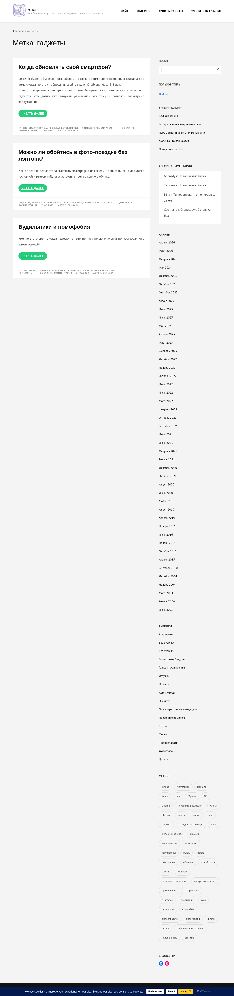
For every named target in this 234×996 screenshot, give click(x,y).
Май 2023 (165, 326)
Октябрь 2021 (168, 417)
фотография (71, 202)
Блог (32, 9)
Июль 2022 (166, 384)
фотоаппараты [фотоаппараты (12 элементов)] (170, 918)
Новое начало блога (192, 176)
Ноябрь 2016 (167, 526)
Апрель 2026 (167, 242)
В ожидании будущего (173, 659)
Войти (163, 94)
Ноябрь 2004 (167, 584)
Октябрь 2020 (168, 476)
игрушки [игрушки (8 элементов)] (194, 833)
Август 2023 (166, 301)
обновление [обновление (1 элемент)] (169, 862)
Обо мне (143, 11)
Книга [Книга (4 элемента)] (165, 796)
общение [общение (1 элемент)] (188, 862)
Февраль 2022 (168, 409)
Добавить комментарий (56, 272)
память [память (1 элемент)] (165, 871)
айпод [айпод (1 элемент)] (181, 815)
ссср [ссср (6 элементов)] (203, 900)
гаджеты (62, 127)
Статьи (163, 726)
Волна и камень (168, 116)
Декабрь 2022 (168, 359)
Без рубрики (166, 642)
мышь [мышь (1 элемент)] (186, 852)
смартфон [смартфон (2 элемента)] (167, 900)
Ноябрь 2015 (167, 543)
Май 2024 (165, 267)
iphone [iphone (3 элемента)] (165, 786)
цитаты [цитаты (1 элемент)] (165, 928)
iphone (22, 127)
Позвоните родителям (173, 717)
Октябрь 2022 (168, 376)
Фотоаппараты (168, 742)
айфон (50, 127)
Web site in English (206, 11)
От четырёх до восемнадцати (178, 709)
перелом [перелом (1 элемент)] (182, 871)
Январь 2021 (167, 459)
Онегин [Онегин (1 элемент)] (166, 805)
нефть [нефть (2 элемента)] (200, 852)
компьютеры (90, 127)
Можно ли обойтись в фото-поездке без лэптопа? (72, 155)
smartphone (37, 127)
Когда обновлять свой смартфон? (64, 66)
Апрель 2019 (167, 518)
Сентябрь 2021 (168, 426)
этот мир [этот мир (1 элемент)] (190, 937)
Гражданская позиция (172, 667)
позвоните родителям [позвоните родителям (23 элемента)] (174, 881)
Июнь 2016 (166, 534)
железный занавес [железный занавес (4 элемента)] (172, 833)
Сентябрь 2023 (168, 292)
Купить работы (170, 11)
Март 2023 (166, 342)
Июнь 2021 (166, 442)
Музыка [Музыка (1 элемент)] (192, 796)
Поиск (163, 61)
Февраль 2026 (168, 259)
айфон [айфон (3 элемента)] (196, 815)
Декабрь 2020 (168, 468)
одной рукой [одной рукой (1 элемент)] (208, 862)
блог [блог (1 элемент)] (210, 815)
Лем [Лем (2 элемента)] (178, 796)
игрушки (74, 127)
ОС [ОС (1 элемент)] (205, 796)
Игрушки (164, 676)
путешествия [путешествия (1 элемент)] (169, 890)
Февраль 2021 (168, 451)
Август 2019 (166, 509)
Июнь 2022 (166, 392)
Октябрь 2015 (168, 551)
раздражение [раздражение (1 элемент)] (191, 890)
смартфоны (106, 270)
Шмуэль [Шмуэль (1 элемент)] (166, 815)
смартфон (107, 127)
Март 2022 (166, 401)
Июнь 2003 (166, 609)
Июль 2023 (166, 309)
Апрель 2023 (167, 334)
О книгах (164, 701)
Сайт (125, 11)
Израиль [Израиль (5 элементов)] (201, 786)
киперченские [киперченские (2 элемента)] (169, 843)
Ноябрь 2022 (167, 367)
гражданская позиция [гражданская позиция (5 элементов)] (191, 824)
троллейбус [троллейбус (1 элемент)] (188, 909)
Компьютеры (167, 692)
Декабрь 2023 (168, 276)
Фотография (167, 751)
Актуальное (166, 634)
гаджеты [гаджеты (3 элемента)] (166, 824)
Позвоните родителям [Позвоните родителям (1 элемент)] (190, 805)
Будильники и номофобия (54, 226)
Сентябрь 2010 (168, 568)
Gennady (73, 130)
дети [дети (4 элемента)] (213, 824)
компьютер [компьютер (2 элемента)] (191, 843)
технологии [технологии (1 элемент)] (168, 909)
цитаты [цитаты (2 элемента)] (211, 918)
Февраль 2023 (168, 351)
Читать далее (32, 113)
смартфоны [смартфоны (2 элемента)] (187, 900)
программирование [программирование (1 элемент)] (205, 881)
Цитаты (164, 759)
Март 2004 (166, 593)
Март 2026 (166, 250)
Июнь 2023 (166, 317)
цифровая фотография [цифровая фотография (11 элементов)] (190, 928)
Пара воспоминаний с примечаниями (182, 132)
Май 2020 (165, 501)
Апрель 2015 (167, 559)
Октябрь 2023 (168, 284)
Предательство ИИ (171, 149)
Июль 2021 (166, 434)
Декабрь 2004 (168, 576)
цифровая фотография (96, 202)
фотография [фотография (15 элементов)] (193, 918)
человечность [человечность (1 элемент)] (169, 937)
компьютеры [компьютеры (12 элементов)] (169, 852)
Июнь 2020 (166, 493)
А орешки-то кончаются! (174, 141)
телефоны (25, 272)
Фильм (163, 734)
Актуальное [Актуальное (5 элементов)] (183, 786)
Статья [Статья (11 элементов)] (213, 805)
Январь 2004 (167, 601)
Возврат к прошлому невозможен (180, 124)
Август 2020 (166, 484)
